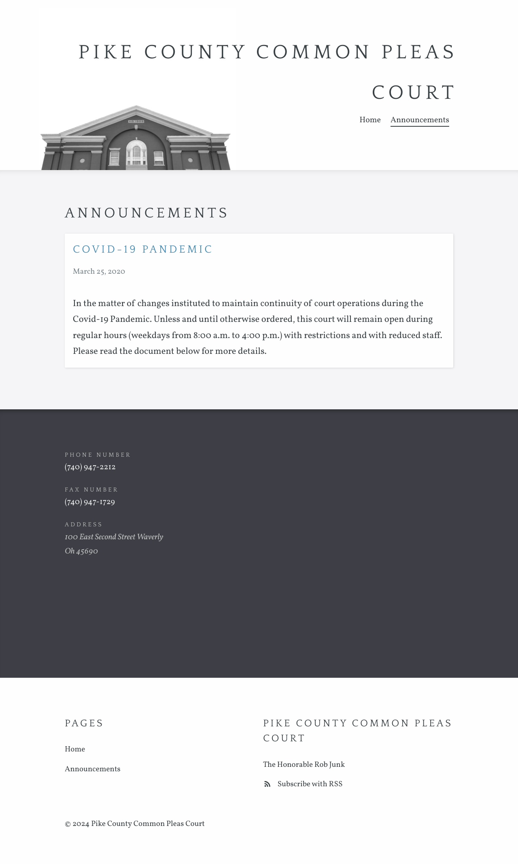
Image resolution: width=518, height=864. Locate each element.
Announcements (420, 120)
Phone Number (98, 454)
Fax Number (92, 489)
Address (84, 524)
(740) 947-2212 (90, 467)
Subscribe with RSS (303, 784)
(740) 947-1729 (90, 502)
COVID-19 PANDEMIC (143, 250)
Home (370, 120)
